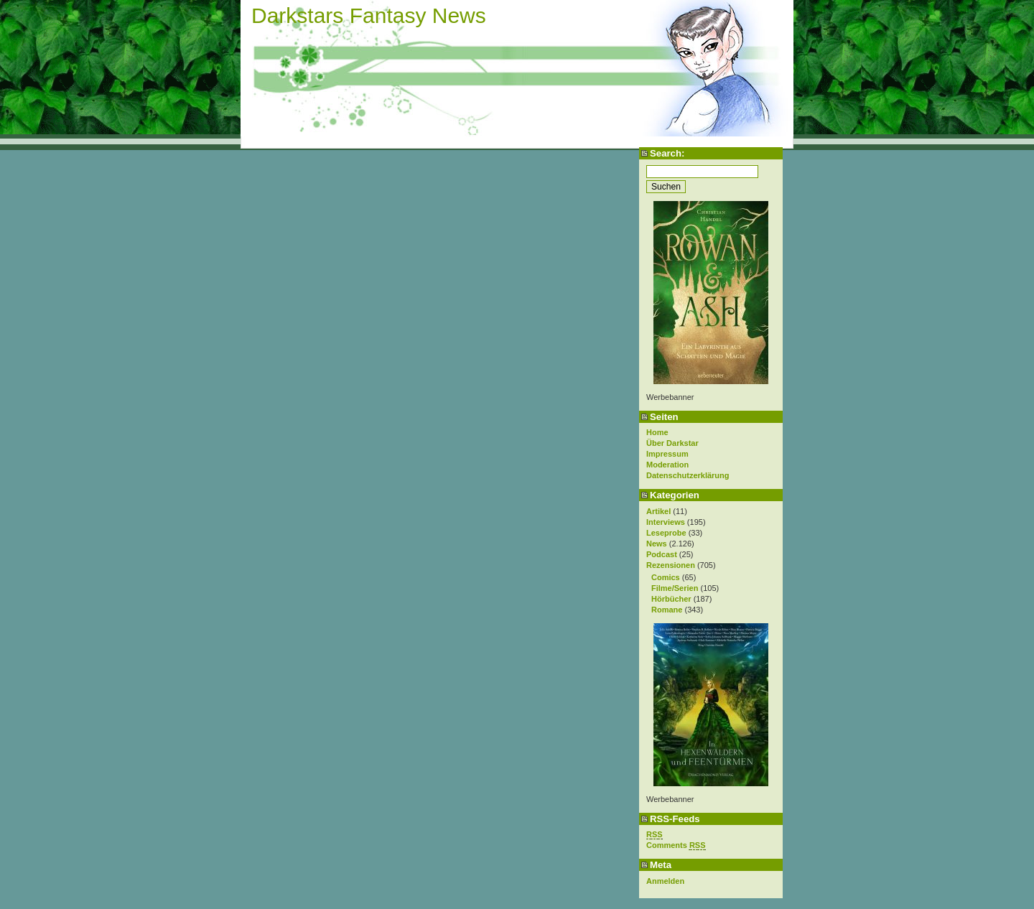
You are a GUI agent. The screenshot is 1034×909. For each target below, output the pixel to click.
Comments (676, 845)
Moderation (667, 464)
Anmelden (665, 881)
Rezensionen (670, 565)
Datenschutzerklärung (688, 475)
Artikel (658, 511)
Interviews (665, 522)
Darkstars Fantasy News (368, 15)
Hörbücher (671, 599)
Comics (665, 577)
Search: (667, 153)
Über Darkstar (672, 443)
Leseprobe (666, 532)
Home (657, 432)
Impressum (667, 453)
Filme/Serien (674, 588)
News (656, 543)
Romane (666, 609)
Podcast (661, 554)
